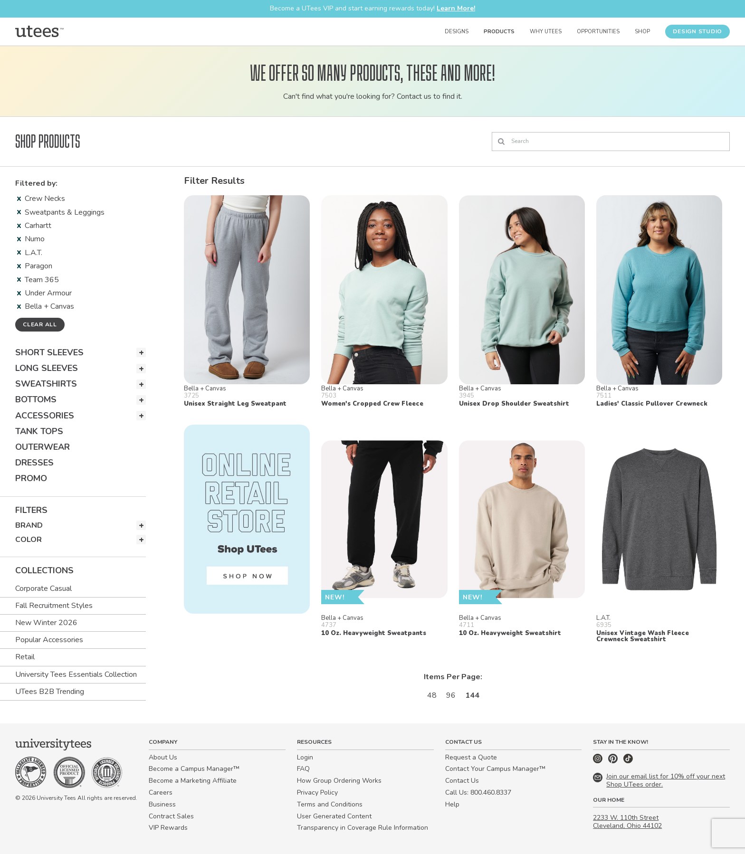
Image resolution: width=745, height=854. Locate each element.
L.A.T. (29, 252)
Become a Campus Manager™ (194, 768)
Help (452, 804)
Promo (31, 478)
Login (305, 757)
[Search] (611, 141)
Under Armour (44, 293)
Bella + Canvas (45, 306)
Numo (31, 239)
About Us (163, 757)
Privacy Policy (317, 792)
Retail (25, 657)
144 (472, 695)
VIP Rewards (168, 827)
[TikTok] (628, 761)
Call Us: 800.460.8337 (478, 792)
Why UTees (546, 31)
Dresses (34, 462)
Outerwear (42, 447)
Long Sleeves (46, 368)
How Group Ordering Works (339, 780)
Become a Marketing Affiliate (193, 780)
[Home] (39, 31)
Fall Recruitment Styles (54, 605)
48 (432, 695)
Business (162, 804)
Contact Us (462, 780)
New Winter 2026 (46, 622)
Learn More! (456, 8)
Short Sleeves (49, 352)
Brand (29, 525)
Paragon (34, 266)
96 (451, 695)
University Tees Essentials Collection (76, 674)
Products (499, 31)
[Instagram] (598, 761)
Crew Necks (41, 198)
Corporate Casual (43, 588)
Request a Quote (471, 757)
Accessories (44, 415)
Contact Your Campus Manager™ (495, 768)
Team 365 (38, 280)
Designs (456, 31)
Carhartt (34, 225)
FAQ (303, 768)
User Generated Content (334, 816)
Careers (160, 792)
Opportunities (598, 31)
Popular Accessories (49, 640)
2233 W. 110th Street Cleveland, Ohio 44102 (627, 821)
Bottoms (36, 399)
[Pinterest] (614, 761)
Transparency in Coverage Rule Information (362, 827)
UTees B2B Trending (49, 691)
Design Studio (697, 31)
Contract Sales (171, 816)
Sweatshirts (46, 383)
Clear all (40, 324)
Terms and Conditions (330, 804)
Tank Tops (39, 431)
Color (28, 539)
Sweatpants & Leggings (61, 212)
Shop (642, 31)
